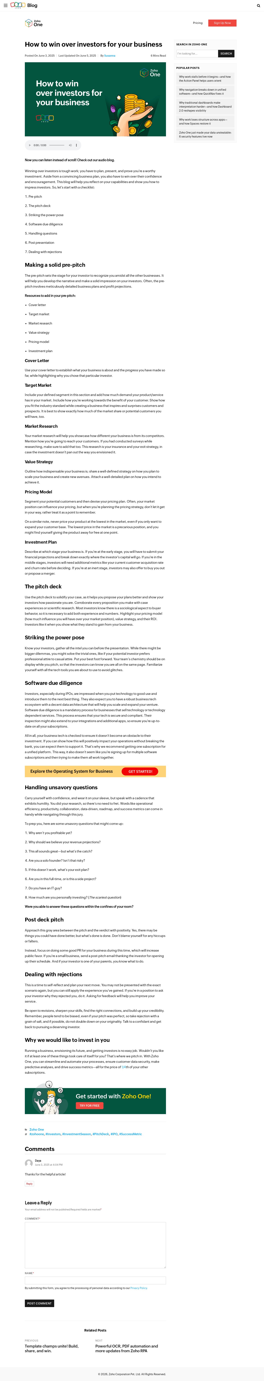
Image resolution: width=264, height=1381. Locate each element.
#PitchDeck (101, 1134)
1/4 (124, 1067)
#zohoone (37, 1134)
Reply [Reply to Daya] (29, 1183)
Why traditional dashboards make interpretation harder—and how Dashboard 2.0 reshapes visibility (205, 106)
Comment (32, 1218)
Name (29, 1273)
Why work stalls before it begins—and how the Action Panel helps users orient (205, 78)
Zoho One (37, 1129)
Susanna (109, 55)
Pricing (198, 22)
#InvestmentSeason (76, 1134)
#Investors (53, 1134)
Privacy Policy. (139, 1288)
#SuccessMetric (130, 1134)
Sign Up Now (222, 22)
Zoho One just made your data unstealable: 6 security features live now (205, 134)
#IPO (114, 1134)
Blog (32, 5)
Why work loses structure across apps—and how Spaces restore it (203, 121)
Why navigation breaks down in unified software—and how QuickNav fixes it (202, 91)
